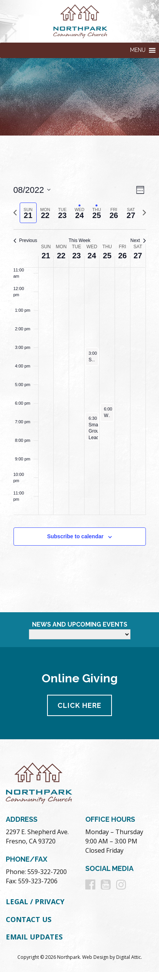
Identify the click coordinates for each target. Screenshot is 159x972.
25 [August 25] (107, 255)
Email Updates (34, 936)
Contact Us (28, 919)
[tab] (28, 213)
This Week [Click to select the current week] (79, 240)
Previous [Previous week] (25, 240)
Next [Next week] (138, 240)
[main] (79, 374)
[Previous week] (15, 212)
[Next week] (144, 212)
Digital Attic (128, 957)
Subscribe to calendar (75, 536)
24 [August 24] (92, 255)
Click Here (79, 705)
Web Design (95, 957)
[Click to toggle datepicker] (32, 190)
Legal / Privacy (35, 901)
